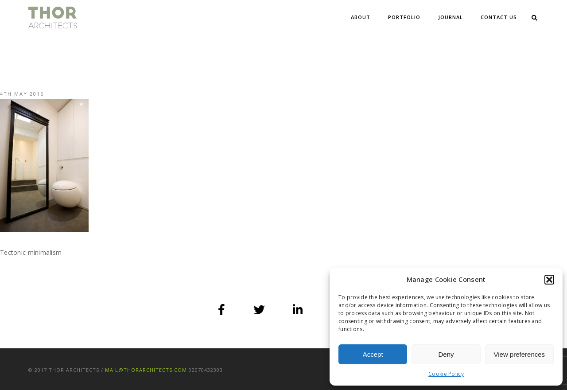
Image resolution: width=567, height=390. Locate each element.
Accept (373, 354)
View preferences (519, 354)
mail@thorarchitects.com (146, 370)
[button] (549, 279)
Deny (446, 354)
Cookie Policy (446, 374)
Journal (450, 17)
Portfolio (404, 17)
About (360, 17)
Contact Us (499, 17)
